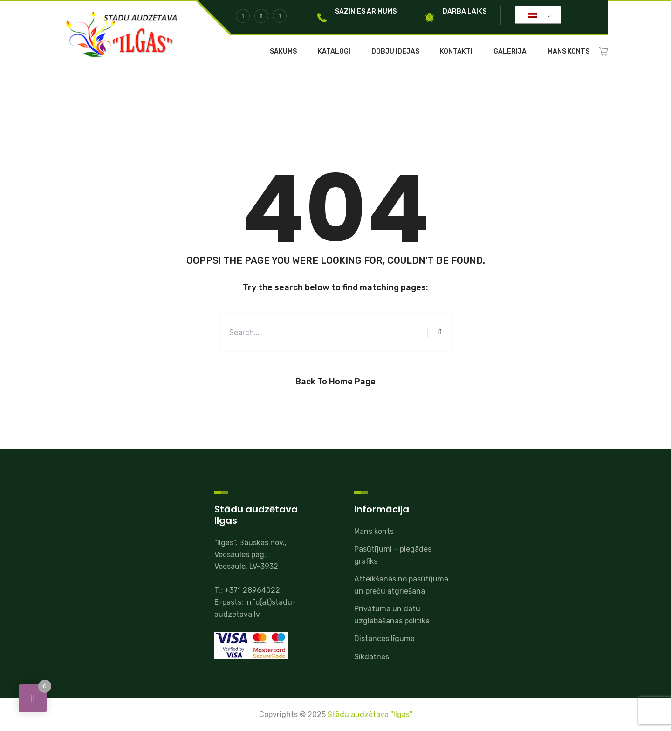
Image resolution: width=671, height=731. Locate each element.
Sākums (283, 51)
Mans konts (568, 51)
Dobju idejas (395, 51)
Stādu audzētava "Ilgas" (370, 714)
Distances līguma (384, 638)
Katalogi (334, 51)
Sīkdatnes (371, 656)
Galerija (510, 51)
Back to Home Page (335, 381)
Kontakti (456, 51)
